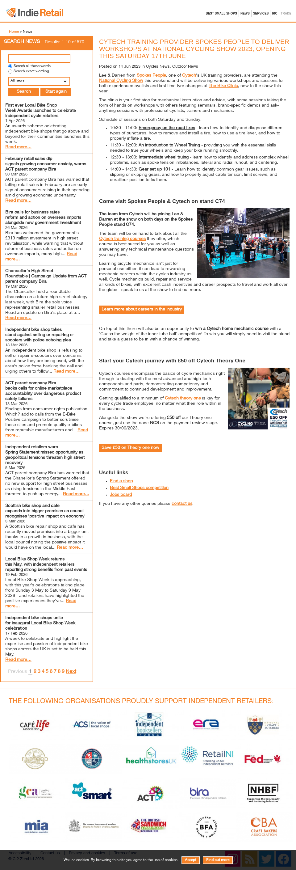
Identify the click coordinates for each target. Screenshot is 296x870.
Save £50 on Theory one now (130, 448)
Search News (22, 42)
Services (261, 13)
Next (71, 671)
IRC (274, 13)
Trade (286, 13)
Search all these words (32, 66)
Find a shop (121, 481)
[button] (46, 81)
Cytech (189, 76)
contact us (182, 504)
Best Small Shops (221, 13)
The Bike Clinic (223, 86)
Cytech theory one (183, 398)
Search (24, 92)
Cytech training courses (122, 239)
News (245, 13)
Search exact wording (31, 71)
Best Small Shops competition (139, 488)
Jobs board (121, 495)
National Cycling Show (121, 81)
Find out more (217, 860)
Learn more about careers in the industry (142, 309)
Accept (190, 860)
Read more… (18, 147)
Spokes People (151, 76)
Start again (56, 92)
